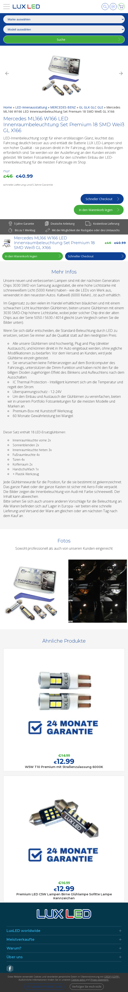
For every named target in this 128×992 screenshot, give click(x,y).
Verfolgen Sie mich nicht (86, 986)
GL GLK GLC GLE (91, 107)
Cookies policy (78, 979)
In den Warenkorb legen (95, 210)
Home (8, 107)
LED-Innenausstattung (31, 107)
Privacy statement (99, 979)
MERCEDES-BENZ (63, 107)
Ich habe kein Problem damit (44, 986)
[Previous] (7, 73)
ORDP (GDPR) (112, 976)
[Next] (121, 73)
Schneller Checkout (99, 199)
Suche (61, 39)
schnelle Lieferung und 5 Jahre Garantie (28, 184)
